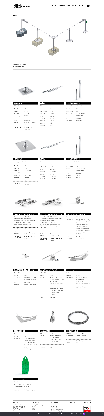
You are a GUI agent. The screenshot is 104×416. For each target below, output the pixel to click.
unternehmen (61, 6)
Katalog (52, 405)
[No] (102, 413)
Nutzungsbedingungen (56, 407)
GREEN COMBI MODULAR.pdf (27, 184)
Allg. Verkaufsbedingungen (57, 411)
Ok (83, 413)
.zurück (15, 15)
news (68, 6)
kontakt (81, 6)
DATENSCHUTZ (87, 402)
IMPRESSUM (72, 402)
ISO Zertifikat (54, 406)
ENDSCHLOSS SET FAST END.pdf (29, 237)
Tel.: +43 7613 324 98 (18, 409)
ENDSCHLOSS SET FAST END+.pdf (56, 239)
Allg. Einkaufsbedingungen (57, 409)
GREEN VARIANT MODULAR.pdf (28, 128)
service (74, 6)
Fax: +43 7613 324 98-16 (19, 411)
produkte (53, 6)
